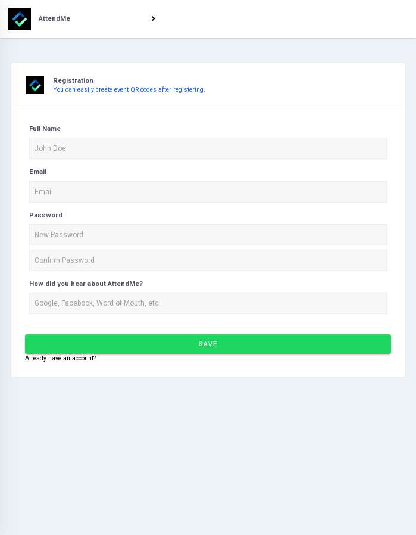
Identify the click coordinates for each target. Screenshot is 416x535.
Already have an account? (60, 358)
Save (208, 344)
